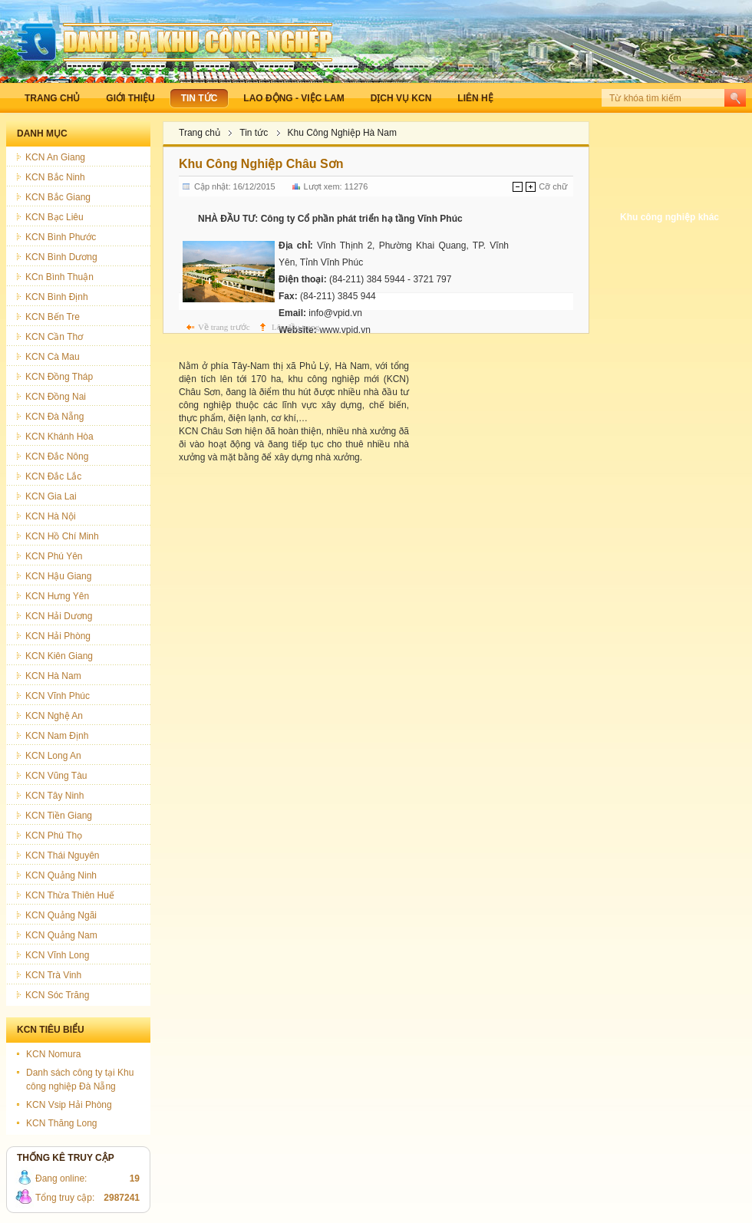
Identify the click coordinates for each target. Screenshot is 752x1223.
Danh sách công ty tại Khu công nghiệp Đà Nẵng (80, 1079)
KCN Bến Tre (52, 317)
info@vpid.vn (335, 313)
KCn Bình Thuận (59, 277)
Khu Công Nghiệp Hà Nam (342, 132)
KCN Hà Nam (53, 676)
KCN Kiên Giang (59, 656)
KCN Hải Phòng (58, 636)
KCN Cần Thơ (54, 336)
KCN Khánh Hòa (59, 436)
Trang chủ (199, 132)
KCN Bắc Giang (58, 197)
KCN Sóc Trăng (57, 995)
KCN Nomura (53, 1054)
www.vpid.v (342, 330)
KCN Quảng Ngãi (61, 915)
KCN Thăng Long (61, 1123)
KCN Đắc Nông (56, 456)
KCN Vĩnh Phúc (57, 696)
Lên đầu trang (295, 326)
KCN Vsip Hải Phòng (69, 1104)
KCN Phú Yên (54, 556)
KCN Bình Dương (61, 257)
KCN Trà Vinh (53, 975)
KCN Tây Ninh (54, 795)
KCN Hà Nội (50, 516)
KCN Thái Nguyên (62, 855)
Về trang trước (224, 326)
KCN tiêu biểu (50, 1029)
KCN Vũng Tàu (56, 775)
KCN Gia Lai (51, 496)
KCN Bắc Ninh (55, 177)
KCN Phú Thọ (53, 835)
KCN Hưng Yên (57, 596)
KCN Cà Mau (52, 356)
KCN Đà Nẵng (54, 416)
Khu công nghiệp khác (669, 217)
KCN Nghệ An (54, 715)
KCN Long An (53, 755)
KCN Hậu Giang (58, 576)
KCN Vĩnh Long (57, 955)
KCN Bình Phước (60, 237)
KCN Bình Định (56, 297)
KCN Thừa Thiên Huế (69, 895)
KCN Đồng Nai (55, 396)
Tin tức (253, 132)
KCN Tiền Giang (58, 815)
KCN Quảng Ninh (61, 875)
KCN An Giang (55, 157)
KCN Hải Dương (58, 616)
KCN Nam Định (56, 735)
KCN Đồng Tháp (59, 376)
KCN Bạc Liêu (54, 217)
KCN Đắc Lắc (53, 476)
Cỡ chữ (553, 186)
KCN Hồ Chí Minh (62, 536)
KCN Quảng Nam (61, 935)
